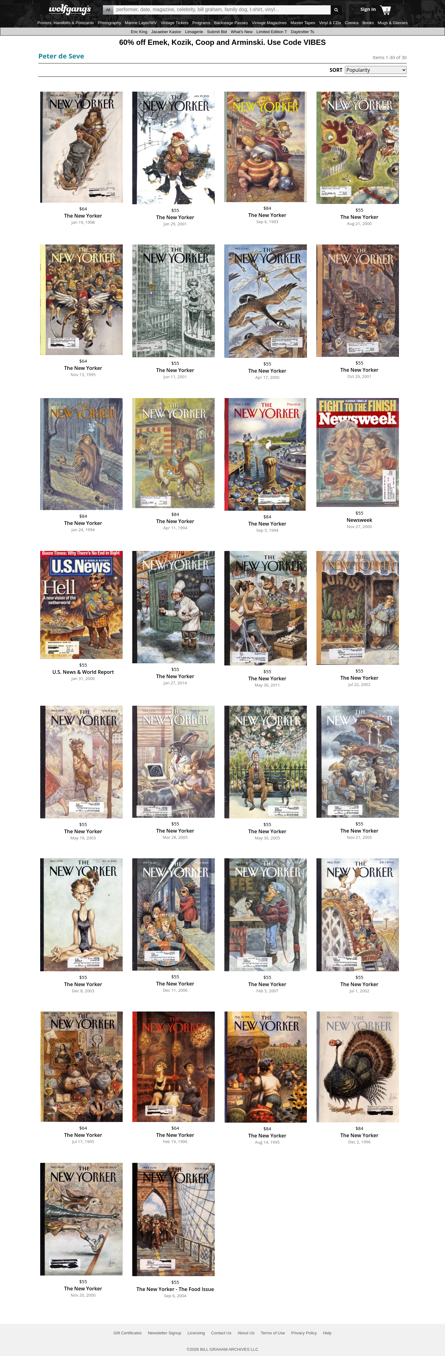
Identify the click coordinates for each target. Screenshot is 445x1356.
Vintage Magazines (269, 22)
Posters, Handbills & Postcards (65, 22)
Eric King (139, 31)
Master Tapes (302, 22)
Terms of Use (273, 1333)
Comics (351, 22)
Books (368, 22)
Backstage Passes (231, 22)
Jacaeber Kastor (166, 31)
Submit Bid (217, 31)
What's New (242, 31)
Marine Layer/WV (141, 22)
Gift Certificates (127, 1333)
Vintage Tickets (175, 22)
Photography (109, 22)
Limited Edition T (271, 31)
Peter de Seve (61, 56)
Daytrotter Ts (302, 31)
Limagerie (194, 31)
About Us (246, 1333)
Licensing (196, 1333)
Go (336, 10)
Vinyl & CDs (330, 22)
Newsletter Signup (164, 1333)
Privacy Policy (304, 1333)
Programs (201, 22)
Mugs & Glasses (393, 22)
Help (327, 1333)
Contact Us (221, 1333)
